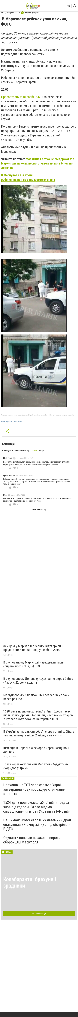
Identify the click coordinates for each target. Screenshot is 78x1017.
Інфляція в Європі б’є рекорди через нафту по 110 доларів (37, 750)
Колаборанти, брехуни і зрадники (29, 882)
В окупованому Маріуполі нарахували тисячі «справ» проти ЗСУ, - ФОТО (34, 664)
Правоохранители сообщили (21, 97)
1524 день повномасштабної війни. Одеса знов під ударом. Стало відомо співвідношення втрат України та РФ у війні (37, 806)
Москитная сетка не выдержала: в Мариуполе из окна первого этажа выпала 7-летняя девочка (37, 163)
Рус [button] (68, 6)
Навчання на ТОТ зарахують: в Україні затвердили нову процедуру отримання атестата (34, 789)
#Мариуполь (6, 421)
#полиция (18, 421)
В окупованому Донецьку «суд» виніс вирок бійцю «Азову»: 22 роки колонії (38, 680)
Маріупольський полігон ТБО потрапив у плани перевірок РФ (36, 697)
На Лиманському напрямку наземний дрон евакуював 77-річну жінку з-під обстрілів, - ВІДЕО (37, 824)
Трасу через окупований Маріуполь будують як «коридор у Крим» (35, 766)
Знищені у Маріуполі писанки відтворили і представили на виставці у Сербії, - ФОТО (33, 648)
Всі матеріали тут (39, 914)
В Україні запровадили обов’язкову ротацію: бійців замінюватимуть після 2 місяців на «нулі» (38, 733)
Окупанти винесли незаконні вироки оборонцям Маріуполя (32, 839)
